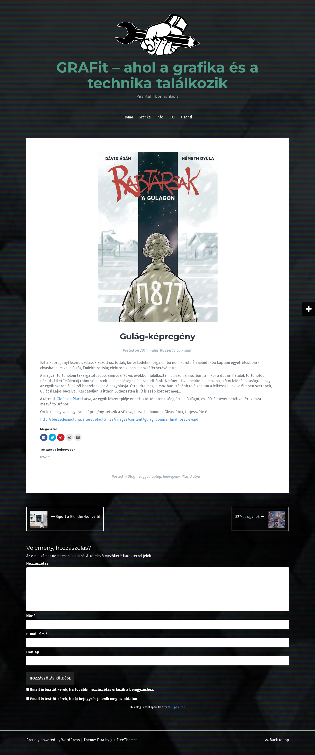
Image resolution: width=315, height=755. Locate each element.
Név (30, 615)
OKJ (172, 117)
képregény (171, 476)
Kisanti (186, 117)
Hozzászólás (37, 563)
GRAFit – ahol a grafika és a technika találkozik (157, 75)
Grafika (145, 117)
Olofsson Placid (70, 399)
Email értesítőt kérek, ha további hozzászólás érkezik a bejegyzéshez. (92, 689)
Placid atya (191, 476)
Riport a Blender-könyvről (75, 516)
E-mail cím (36, 634)
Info (159, 117)
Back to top (277, 740)
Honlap (32, 652)
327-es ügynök (250, 516)
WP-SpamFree (176, 707)
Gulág (156, 476)
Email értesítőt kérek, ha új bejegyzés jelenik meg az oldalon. (84, 699)
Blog (131, 476)
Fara (100, 740)
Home (128, 117)
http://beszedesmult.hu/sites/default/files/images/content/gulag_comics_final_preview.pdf (120, 419)
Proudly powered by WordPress (53, 740)
